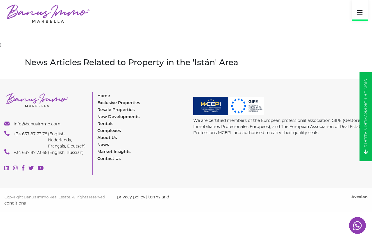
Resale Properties (116, 109)
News (103, 144)
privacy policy (131, 197)
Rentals (105, 123)
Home (103, 95)
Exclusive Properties (118, 102)
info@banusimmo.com (32, 124)
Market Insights (113, 151)
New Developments (118, 116)
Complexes (109, 130)
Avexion (359, 196)
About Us (107, 137)
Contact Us (109, 158)
